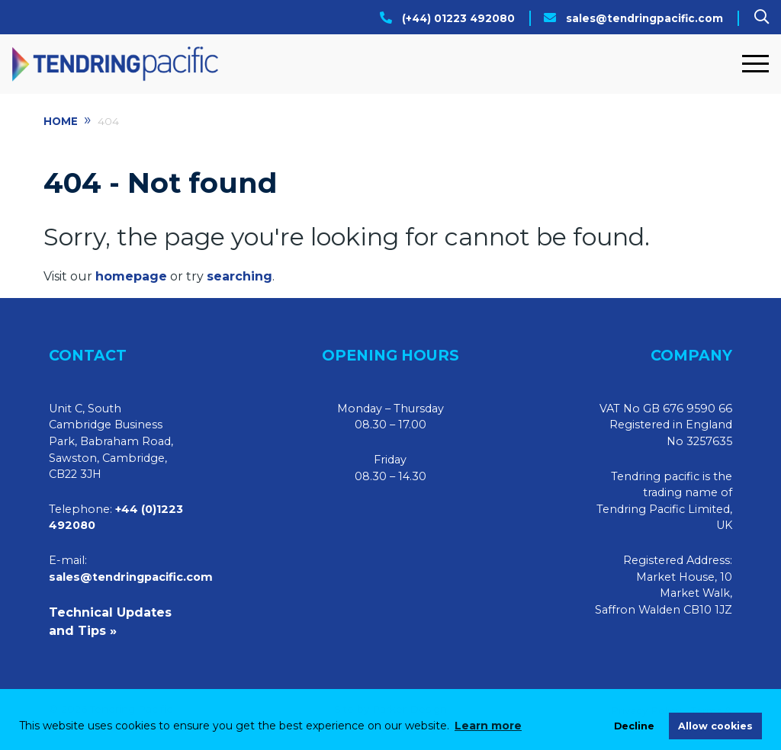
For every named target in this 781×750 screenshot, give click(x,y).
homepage (131, 276)
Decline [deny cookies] (634, 726)
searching (239, 276)
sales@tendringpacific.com (644, 18)
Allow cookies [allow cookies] (715, 726)
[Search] (761, 17)
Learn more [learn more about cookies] (488, 725)
